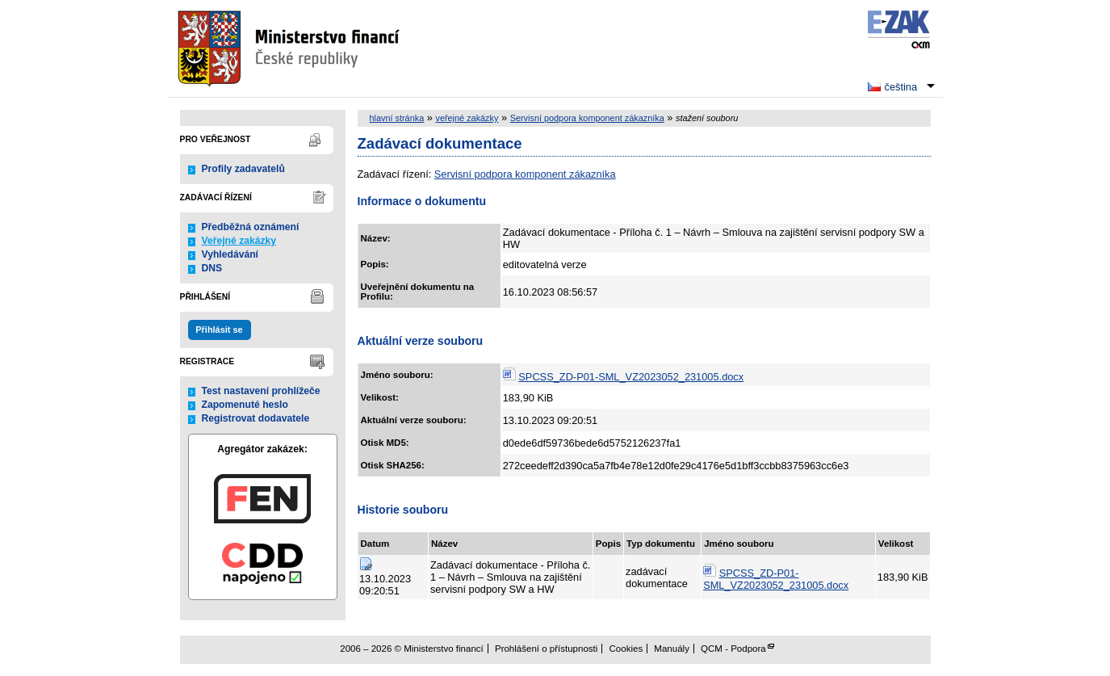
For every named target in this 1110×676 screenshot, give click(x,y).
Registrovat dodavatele (256, 418)
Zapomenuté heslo (245, 404)
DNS (212, 268)
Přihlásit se (218, 329)
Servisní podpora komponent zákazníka (587, 118)
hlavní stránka (397, 118)
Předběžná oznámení (250, 227)
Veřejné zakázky (239, 240)
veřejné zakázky (466, 118)
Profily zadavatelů (243, 168)
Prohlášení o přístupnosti (546, 648)
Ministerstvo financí (290, 48)
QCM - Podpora (733, 648)
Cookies (626, 648)
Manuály (671, 648)
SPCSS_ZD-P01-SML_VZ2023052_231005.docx (630, 377)
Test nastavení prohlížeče (261, 391)
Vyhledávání (230, 254)
